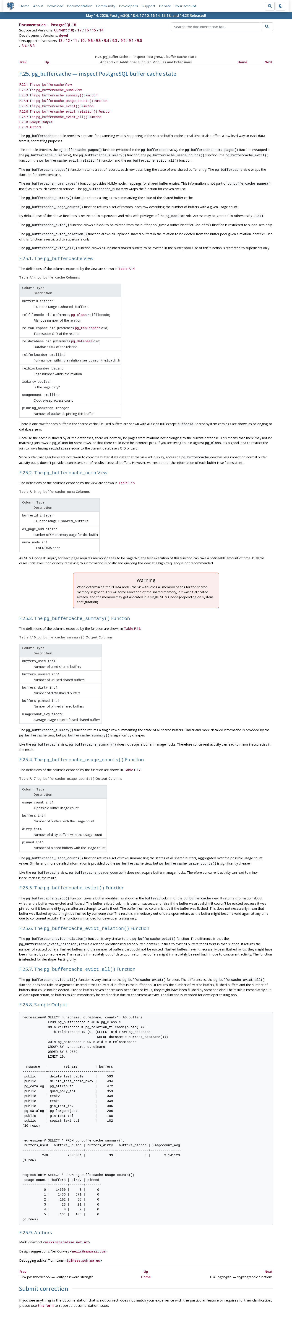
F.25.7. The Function (60, 114)
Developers (128, 6)
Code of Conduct (127, 1313)
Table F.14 (126, 259)
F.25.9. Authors (30, 124)
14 (101, 30)
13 (60, 41)
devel (63, 36)
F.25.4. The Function (63, 99)
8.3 (32, 46)
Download (55, 6)
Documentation (80, 6)
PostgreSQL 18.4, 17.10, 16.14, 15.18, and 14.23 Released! (158, 15)
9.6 (90, 41)
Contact (188, 1313)
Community (105, 6)
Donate (165, 6)
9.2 (122, 41)
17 (79, 30)
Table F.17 (132, 745)
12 (68, 41)
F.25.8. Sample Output (35, 119)
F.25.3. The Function (58, 95)
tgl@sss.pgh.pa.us (83, 1226)
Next (269, 62)
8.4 (23, 46)
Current (60, 30)
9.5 (98, 41)
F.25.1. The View (45, 85)
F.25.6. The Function (65, 109)
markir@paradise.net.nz (66, 1209)
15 (94, 30)
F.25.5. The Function (56, 104)
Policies (103, 1313)
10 (82, 41)
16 (87, 30)
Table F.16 (132, 608)
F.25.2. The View (50, 90)
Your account (185, 6)
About (38, 6)
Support (149, 6)
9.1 (131, 41)
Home (25, 6)
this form (46, 1271)
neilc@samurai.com (89, 1218)
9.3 (114, 41)
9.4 (106, 41)
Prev (22, 62)
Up (47, 62)
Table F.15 (126, 465)
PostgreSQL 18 (63, 25)
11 (75, 41)
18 (71, 30)
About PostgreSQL (162, 1313)
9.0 (139, 41)
